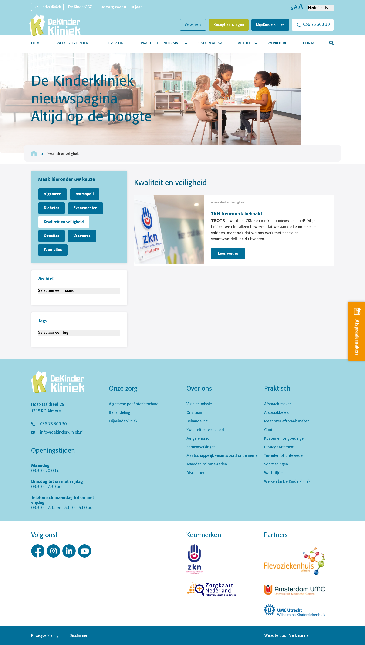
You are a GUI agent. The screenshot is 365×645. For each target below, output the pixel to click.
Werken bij (277, 43)
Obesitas (51, 236)
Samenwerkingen (201, 447)
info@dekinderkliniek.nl (61, 432)
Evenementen (86, 208)
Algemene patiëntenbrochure (133, 404)
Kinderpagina (210, 43)
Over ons (116, 43)
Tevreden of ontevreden (206, 464)
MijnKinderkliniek (270, 25)
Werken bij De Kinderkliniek (287, 482)
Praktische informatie (161, 43)
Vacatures (82, 236)
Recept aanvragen (228, 25)
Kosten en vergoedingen (285, 439)
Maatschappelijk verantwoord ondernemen (223, 456)
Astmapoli (85, 194)
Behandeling (119, 413)
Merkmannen (300, 636)
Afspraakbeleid (277, 413)
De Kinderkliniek (47, 7)
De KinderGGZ (80, 7)
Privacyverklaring (45, 636)
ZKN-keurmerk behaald (236, 214)
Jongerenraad (198, 439)
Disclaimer (195, 473)
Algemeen (52, 194)
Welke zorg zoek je (74, 43)
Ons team (194, 413)
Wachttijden (274, 473)
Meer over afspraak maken (286, 421)
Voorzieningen (276, 464)
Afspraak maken (278, 404)
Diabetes (51, 208)
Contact (311, 43)
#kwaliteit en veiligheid (228, 202)
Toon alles (53, 250)
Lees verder (228, 254)
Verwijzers (193, 25)
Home (36, 43)
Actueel (245, 43)
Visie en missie (199, 404)
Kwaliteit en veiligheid (64, 222)
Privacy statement (279, 447)
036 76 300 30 (316, 25)
